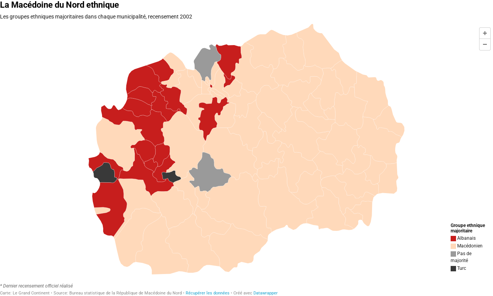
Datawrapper (265, 293)
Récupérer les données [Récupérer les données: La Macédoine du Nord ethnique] (208, 293)
